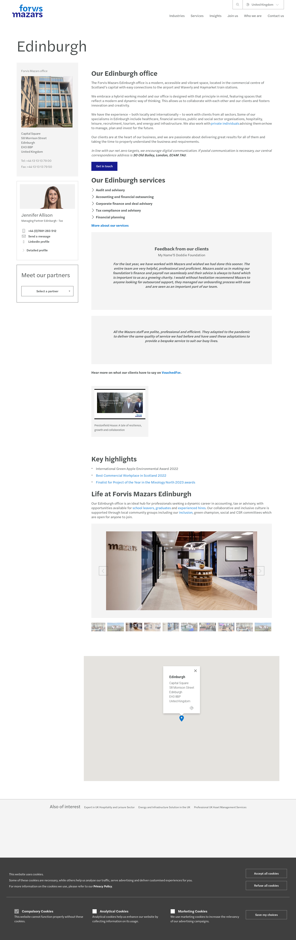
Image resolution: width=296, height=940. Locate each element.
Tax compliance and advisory (118, 210)
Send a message (35, 236)
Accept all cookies (266, 873)
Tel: (36, 160)
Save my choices (266, 914)
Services (197, 15)
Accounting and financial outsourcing (125, 196)
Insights (215, 15)
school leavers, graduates (152, 507)
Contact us (276, 15)
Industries (177, 15)
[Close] (195, 670)
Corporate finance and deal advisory (124, 203)
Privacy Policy (102, 886)
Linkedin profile (35, 241)
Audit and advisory (110, 189)
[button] (182, 718)
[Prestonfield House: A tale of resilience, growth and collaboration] (120, 404)
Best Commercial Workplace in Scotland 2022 (131, 475)
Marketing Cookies (192, 911)
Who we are (253, 15)
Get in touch (104, 166)
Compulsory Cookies (37, 911)
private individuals (225, 123)
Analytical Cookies (114, 911)
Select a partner (47, 291)
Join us (232, 15)
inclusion (186, 512)
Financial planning (110, 217)
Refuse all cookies (266, 885)
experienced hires (192, 507)
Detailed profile (34, 250)
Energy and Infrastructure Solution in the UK (164, 807)
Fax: (36, 166)
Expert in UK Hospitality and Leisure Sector (109, 807)
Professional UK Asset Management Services (220, 807)
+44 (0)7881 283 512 (38, 231)
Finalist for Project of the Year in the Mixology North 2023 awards (145, 482)
